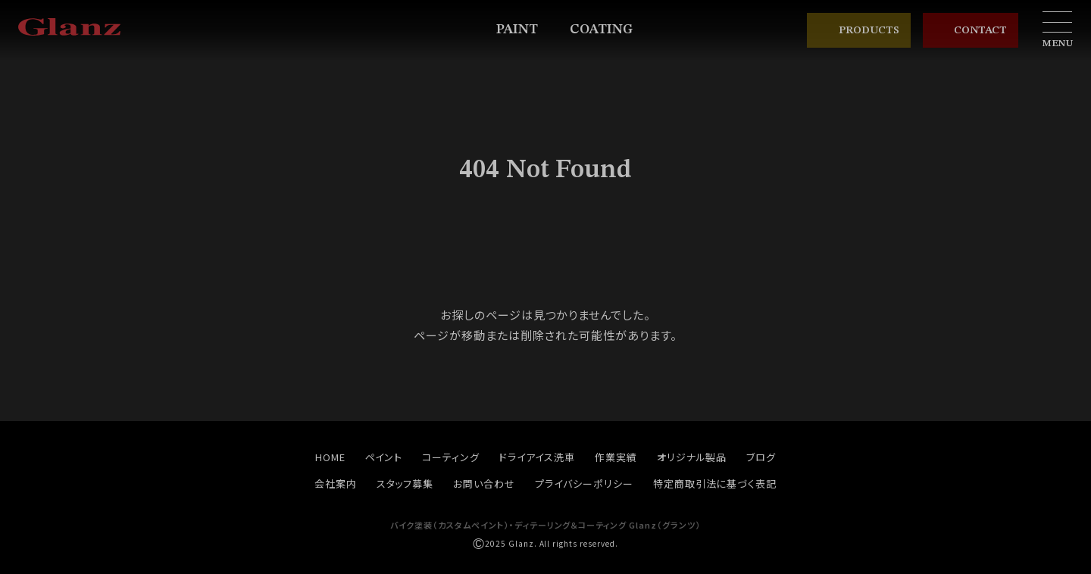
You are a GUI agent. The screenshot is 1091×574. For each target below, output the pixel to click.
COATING (608, 30)
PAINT (524, 30)
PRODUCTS (858, 30)
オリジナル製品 (692, 457)
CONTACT (970, 30)
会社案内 (335, 483)
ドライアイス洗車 (537, 457)
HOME (330, 457)
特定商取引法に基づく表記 (715, 483)
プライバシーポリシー (584, 483)
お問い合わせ (484, 483)
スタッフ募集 (405, 483)
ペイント (384, 457)
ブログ (761, 457)
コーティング (451, 457)
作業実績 (616, 457)
